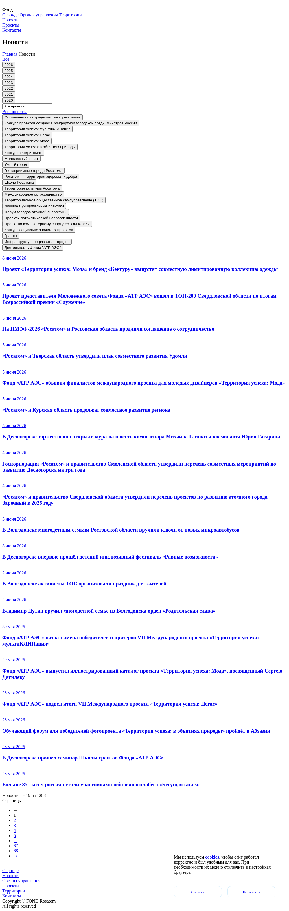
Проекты (10, 25)
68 (16, 850)
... (15, 840)
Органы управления (39, 14)
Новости (10, 19)
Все (5, 59)
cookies (212, 857)
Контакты (11, 30)
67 (16, 845)
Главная (10, 54)
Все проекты (14, 111)
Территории (70, 14)
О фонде (10, 14)
